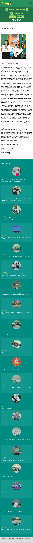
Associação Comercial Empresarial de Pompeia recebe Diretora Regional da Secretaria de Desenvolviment (16, 274)
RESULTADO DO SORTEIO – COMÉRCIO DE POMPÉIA (15, 369)
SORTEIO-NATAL (5, 352)
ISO (2, 406)
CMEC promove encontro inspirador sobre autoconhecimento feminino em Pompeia (13, 180)
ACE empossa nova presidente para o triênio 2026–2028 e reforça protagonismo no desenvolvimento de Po (15, 313)
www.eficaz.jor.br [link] (6, 151)
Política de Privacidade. (16, 538)
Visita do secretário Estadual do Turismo (12, 511)
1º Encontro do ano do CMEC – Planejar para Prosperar (16, 256)
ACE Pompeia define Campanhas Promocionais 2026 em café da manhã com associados (15, 218)
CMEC (3, 494)
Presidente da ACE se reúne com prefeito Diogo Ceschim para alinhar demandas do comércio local (15, 293)
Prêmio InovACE (5, 459)
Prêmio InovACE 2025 (7, 476)
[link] (12, 153)
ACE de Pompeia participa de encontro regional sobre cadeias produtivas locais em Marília (16, 199)
